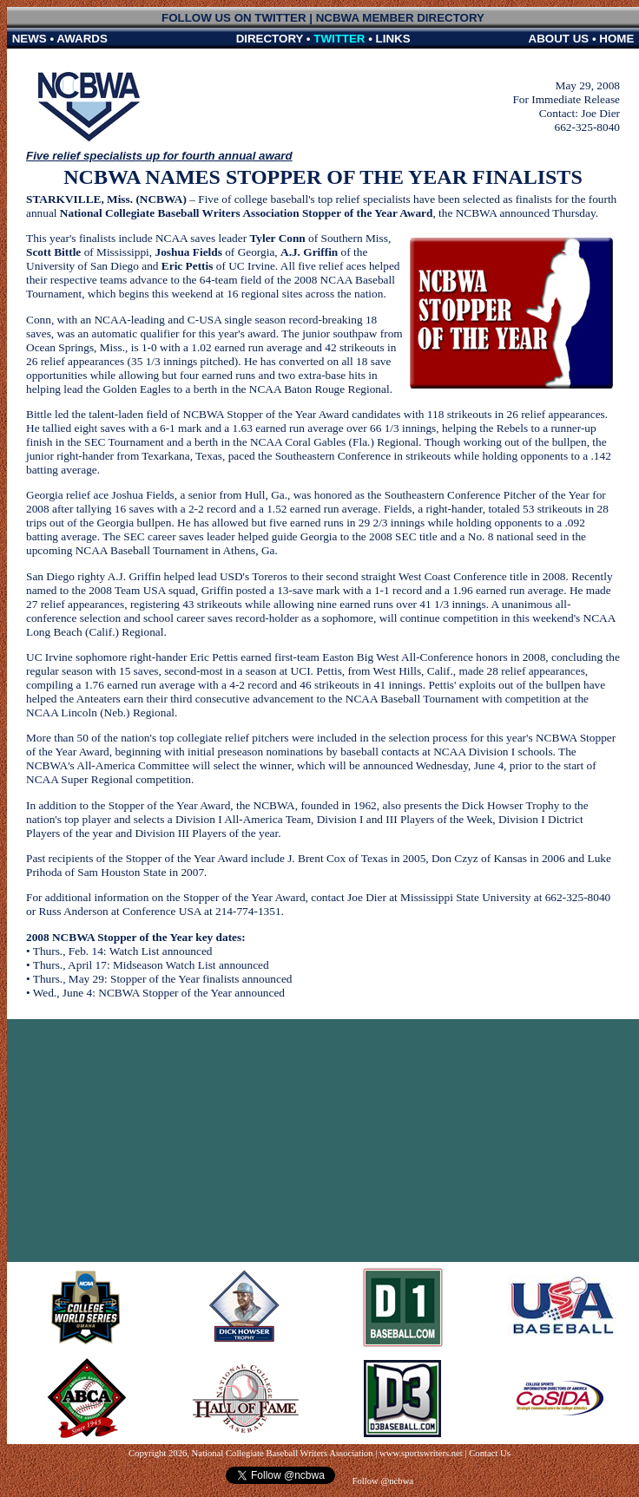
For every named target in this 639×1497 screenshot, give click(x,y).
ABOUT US (559, 38)
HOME (616, 38)
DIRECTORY (270, 38)
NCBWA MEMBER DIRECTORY (400, 17)
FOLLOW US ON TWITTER (233, 17)
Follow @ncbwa (381, 1481)
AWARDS (82, 38)
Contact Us (490, 1453)
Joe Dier (600, 113)
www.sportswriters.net (421, 1453)
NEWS (29, 38)
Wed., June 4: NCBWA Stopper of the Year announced (159, 992)
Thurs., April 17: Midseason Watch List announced (151, 964)
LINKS (393, 38)
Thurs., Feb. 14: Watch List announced (123, 951)
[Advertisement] (323, 1140)
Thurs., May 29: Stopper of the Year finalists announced (163, 978)
